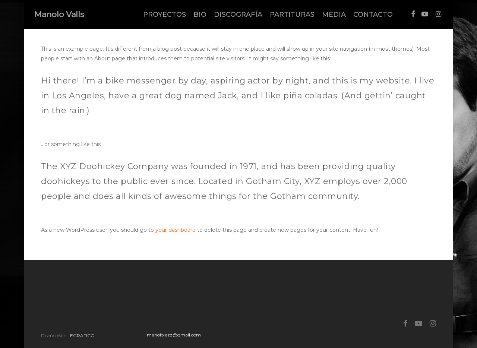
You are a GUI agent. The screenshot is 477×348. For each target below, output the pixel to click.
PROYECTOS (164, 14)
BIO (199, 14)
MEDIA (334, 14)
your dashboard (175, 230)
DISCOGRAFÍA (238, 14)
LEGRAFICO (81, 335)
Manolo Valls (59, 14)
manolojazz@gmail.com (174, 335)
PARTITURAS (292, 14)
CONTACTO (373, 14)
